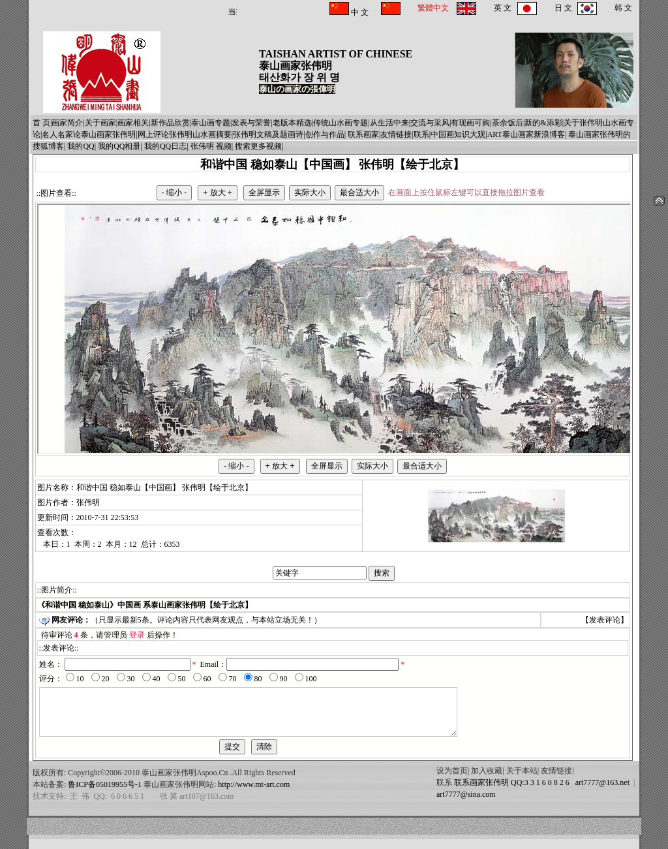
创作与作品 (324, 134)
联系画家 (363, 134)
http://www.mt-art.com (254, 794)
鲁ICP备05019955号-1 (105, 794)
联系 (421, 134)
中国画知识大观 (458, 134)
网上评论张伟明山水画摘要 (185, 134)
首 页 (41, 122)
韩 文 (623, 7)
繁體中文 (433, 7)
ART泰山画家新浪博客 (526, 134)
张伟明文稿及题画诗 (268, 134)
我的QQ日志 (165, 146)
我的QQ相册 (119, 146)
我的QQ (80, 146)
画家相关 (133, 122)
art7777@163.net (600, 792)
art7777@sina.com (466, 804)
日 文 (563, 7)
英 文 (502, 7)
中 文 (359, 12)
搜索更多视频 (258, 146)
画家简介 (67, 122)
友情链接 (396, 134)
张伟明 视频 (211, 146)
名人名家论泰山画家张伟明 (89, 134)
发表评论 (604, 620)
